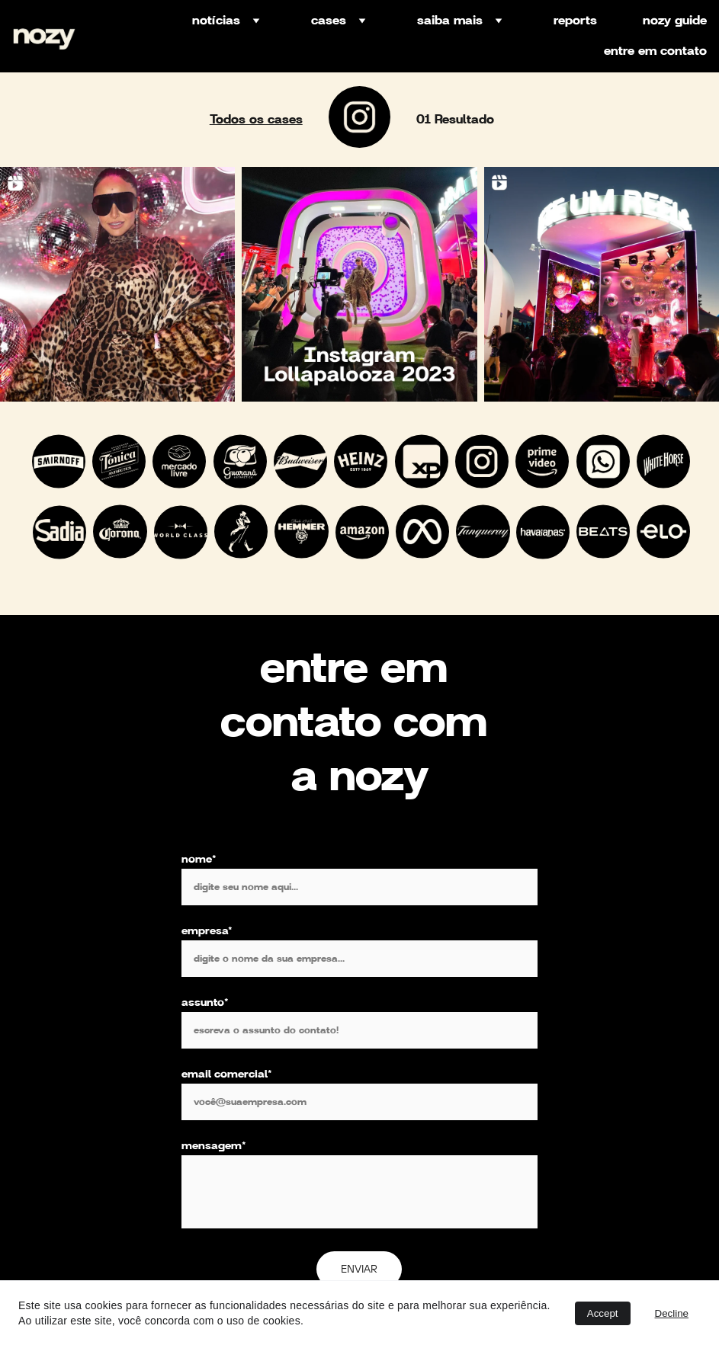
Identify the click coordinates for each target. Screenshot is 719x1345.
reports (575, 20)
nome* (199, 904)
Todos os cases (256, 119)
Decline (672, 1313)
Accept (602, 1313)
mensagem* (213, 1190)
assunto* (205, 1047)
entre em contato (655, 51)
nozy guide (675, 20)
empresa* (207, 975)
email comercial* (226, 1119)
